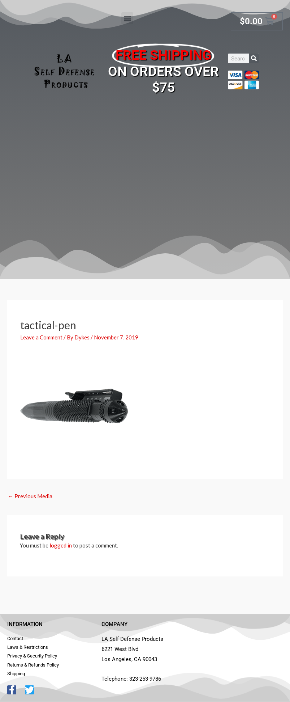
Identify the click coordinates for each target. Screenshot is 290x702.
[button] (127, 18)
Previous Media (30, 496)
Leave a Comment (41, 337)
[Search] (254, 58)
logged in (60, 545)
